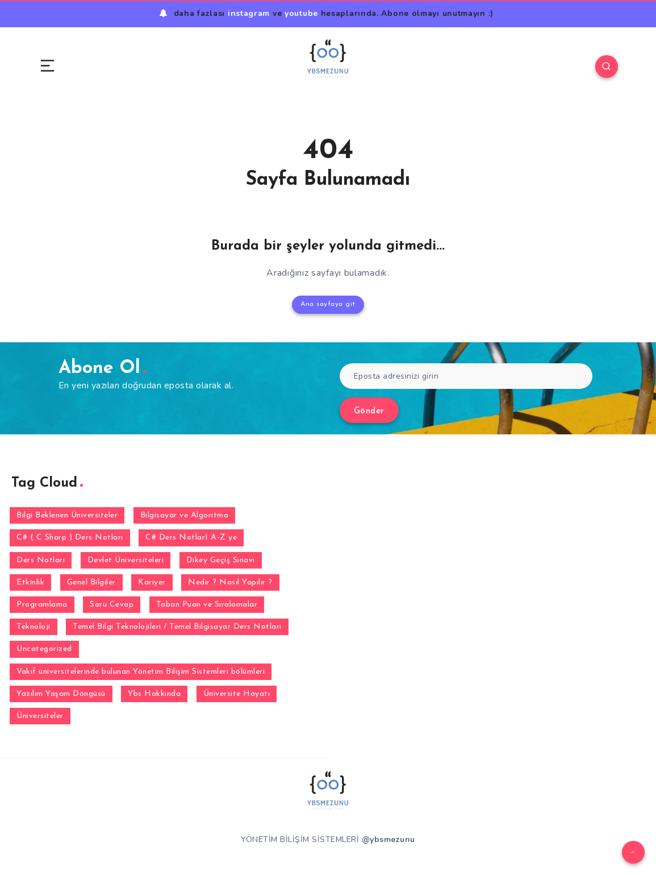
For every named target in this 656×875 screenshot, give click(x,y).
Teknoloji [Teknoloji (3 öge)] (33, 627)
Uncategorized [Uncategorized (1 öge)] (44, 649)
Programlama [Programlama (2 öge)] (42, 604)
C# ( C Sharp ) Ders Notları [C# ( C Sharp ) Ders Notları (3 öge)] (69, 537)
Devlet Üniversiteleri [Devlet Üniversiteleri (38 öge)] (125, 560)
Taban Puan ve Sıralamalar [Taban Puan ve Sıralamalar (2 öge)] (207, 604)
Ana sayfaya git (328, 304)
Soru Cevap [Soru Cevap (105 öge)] (111, 604)
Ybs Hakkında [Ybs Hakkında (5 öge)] (154, 694)
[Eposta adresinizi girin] (466, 376)
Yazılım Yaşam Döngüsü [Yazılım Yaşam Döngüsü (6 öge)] (61, 694)
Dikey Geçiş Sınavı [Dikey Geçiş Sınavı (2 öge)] (220, 560)
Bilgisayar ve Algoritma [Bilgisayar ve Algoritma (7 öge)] (184, 515)
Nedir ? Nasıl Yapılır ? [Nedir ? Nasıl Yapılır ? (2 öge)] (230, 582)
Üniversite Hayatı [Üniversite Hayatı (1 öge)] (236, 694)
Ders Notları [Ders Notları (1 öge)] (40, 560)
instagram (249, 13)
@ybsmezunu (388, 839)
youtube (301, 13)
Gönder (369, 411)
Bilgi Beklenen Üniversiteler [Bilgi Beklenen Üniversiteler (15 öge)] (67, 515)
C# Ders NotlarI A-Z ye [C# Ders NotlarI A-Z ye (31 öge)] (191, 537)
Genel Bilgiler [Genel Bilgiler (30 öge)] (91, 582)
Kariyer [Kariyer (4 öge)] (152, 582)
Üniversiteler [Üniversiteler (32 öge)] (40, 716)
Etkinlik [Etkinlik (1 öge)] (30, 582)
